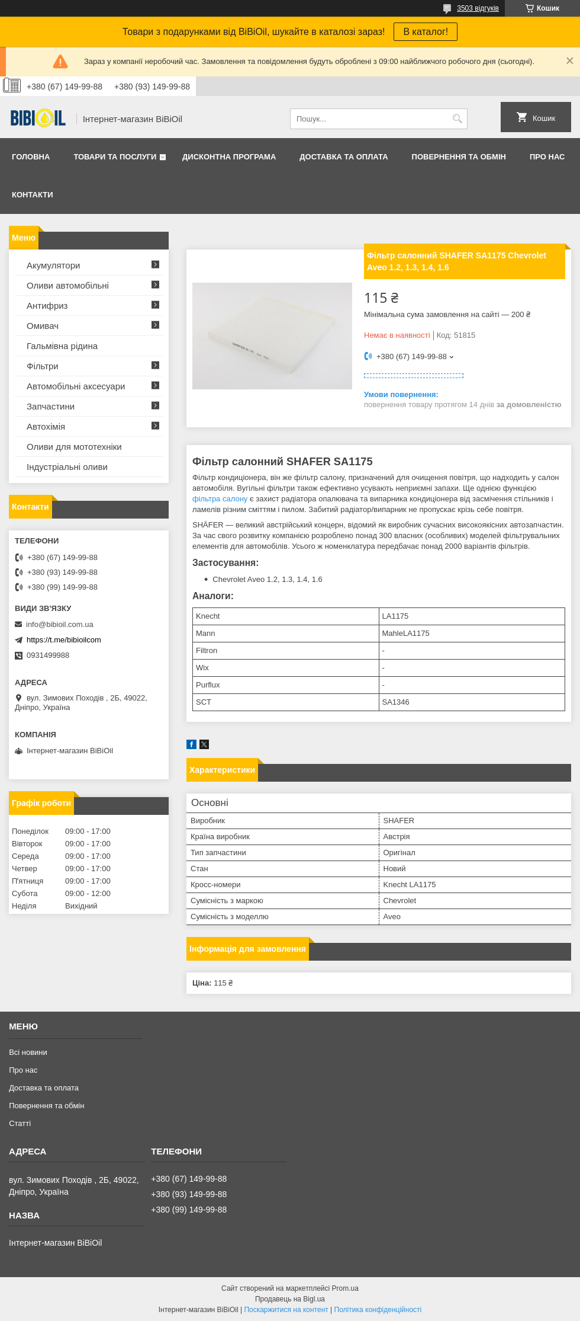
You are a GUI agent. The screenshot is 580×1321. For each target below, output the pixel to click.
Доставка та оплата (343, 156)
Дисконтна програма (229, 156)
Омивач (43, 326)
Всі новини (28, 1052)
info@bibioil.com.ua (60, 624)
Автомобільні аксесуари (76, 386)
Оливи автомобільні (68, 285)
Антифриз (47, 305)
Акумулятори (53, 265)
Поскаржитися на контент (286, 1310)
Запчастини (51, 406)
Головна (31, 156)
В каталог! (425, 32)
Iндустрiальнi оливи (67, 467)
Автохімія (46, 426)
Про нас (547, 156)
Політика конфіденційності (378, 1310)
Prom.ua (345, 1288)
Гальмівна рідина (62, 346)
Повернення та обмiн (459, 156)
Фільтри (43, 366)
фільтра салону (219, 498)
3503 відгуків (478, 8)
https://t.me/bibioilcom (64, 639)
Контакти (32, 194)
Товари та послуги (114, 156)
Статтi (20, 1123)
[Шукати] (457, 118)
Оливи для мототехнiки (74, 447)
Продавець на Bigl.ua (290, 1299)
